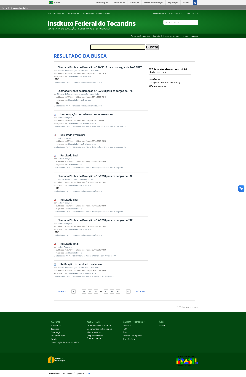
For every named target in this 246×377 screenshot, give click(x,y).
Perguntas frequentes (140, 36)
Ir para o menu (72, 13)
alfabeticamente (157, 86)
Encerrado (87, 76)
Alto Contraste (176, 14)
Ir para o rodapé (103, 13)
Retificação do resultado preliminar (81, 264)
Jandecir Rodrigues (64, 117)
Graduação (56, 332)
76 (84, 291)
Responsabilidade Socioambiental (95, 337)
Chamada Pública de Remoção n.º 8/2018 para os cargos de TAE (102, 126)
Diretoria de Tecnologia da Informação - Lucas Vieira (78, 70)
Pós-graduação (58, 335)
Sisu (125, 332)
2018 (100, 82)
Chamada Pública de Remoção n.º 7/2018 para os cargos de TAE (102, 212)
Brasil (57, 2)
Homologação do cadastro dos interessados (86, 114)
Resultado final (69, 155)
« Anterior (61, 291)
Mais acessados (94, 332)
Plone (88, 373)
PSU (125, 329)
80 (106, 291)
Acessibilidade (159, 14)
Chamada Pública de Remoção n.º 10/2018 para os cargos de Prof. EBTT (99, 67)
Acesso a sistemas (171, 36)
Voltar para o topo (188, 307)
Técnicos (55, 329)
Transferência (129, 339)
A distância (56, 325)
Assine (162, 325)
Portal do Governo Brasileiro (15, 8)
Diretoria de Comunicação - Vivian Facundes (75, 179)
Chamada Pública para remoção (85, 82)
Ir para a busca (88, 13)
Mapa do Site (192, 14)
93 (128, 291)
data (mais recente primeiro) (164, 82)
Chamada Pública (75, 76)
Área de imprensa (190, 36)
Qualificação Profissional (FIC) (65, 342)
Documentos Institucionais (99, 329)
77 (90, 291)
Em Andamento (89, 123)
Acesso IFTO (128, 325)
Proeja (54, 339)
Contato (156, 36)
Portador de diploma (132, 335)
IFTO (67, 82)
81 (112, 291)
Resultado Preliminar (72, 135)
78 (96, 291)
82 (118, 291)
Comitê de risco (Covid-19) (99, 325)
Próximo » (140, 291)
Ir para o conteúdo (56, 13)
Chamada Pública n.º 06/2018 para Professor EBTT (97, 256)
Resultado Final (69, 243)
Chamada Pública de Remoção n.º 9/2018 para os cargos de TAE (95, 91)
